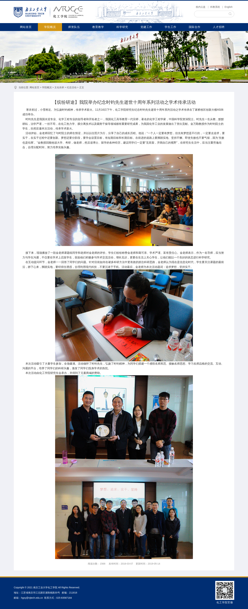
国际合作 (194, 27)
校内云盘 (200, 7)
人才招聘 (219, 27)
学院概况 (50, 27)
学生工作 (170, 27)
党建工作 (146, 27)
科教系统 (215, 7)
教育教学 (98, 27)
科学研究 (122, 27)
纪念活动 (71, 87)
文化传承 (59, 87)
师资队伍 (74, 27)
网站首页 (26, 27)
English (228, 7)
